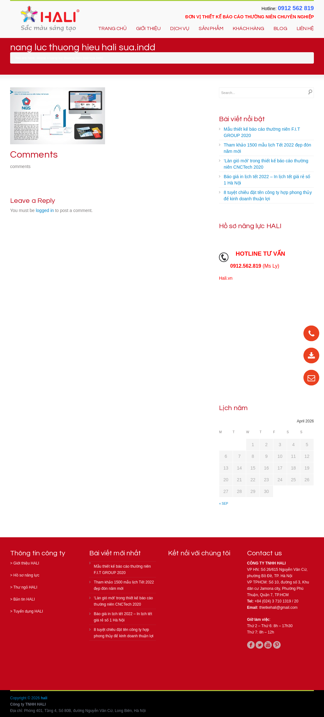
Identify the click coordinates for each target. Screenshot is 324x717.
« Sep (223, 503)
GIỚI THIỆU (148, 28)
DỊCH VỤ (179, 28)
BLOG (280, 28)
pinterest (277, 645)
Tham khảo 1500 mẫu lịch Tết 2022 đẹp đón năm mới (267, 148)
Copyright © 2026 (25, 698)
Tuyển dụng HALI (28, 611)
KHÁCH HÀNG (248, 28)
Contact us (264, 553)
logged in (45, 210)
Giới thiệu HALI (26, 563)
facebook (251, 645)
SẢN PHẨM (211, 28)
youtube (268, 645)
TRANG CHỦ (112, 28)
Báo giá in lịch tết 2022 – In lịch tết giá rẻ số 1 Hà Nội (267, 179)
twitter (259, 645)
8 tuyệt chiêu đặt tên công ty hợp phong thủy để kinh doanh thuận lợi (268, 195)
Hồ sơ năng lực (26, 575)
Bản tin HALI (24, 599)
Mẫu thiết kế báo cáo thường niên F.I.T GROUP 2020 (262, 132)
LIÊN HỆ (305, 28)
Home (41, 58)
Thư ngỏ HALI (25, 587)
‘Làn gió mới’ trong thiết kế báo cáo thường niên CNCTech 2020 (266, 164)
